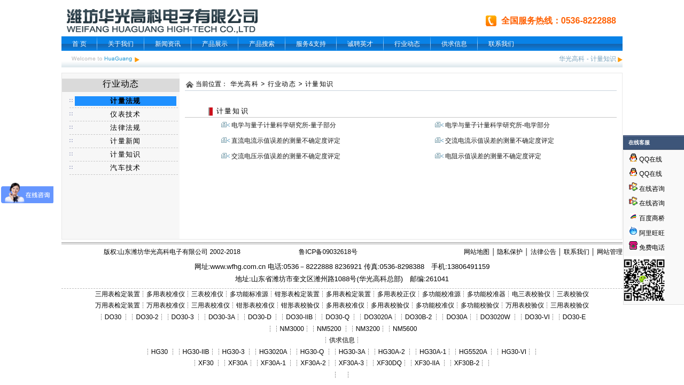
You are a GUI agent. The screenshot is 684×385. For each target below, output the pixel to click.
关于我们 (121, 44)
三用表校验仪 (569, 305)
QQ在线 (645, 159)
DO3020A (378, 317)
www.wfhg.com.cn (238, 267)
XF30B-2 (466, 363)
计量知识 (603, 59)
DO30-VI (537, 317)
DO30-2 (147, 317)
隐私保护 (510, 252)
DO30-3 (183, 317)
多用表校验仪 (390, 305)
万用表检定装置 (117, 305)
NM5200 (329, 329)
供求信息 (454, 44)
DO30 (113, 317)
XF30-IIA (427, 363)
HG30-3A (352, 352)
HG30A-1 (432, 352)
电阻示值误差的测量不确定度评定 (493, 156)
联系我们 (501, 44)
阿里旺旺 (651, 233)
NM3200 (368, 329)
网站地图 (476, 252)
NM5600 (405, 329)
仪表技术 (125, 114)
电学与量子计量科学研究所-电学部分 (497, 125)
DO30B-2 (418, 317)
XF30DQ (389, 363)
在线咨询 (647, 188)
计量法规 (125, 101)
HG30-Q (312, 352)
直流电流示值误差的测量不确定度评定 (285, 140)
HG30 (159, 352)
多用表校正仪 (396, 294)
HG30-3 (233, 352)
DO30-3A (221, 317)
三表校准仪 (207, 294)
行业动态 (407, 44)
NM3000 (292, 329)
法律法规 (125, 128)
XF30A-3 (351, 363)
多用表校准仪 (165, 294)
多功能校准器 (486, 294)
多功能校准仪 (435, 305)
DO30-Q (337, 317)
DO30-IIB (299, 317)
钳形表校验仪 (300, 305)
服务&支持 (311, 44)
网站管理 (610, 252)
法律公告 (543, 252)
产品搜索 (262, 44)
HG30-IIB (196, 352)
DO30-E (574, 317)
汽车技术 (125, 168)
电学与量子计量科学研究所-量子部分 (283, 125)
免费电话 (647, 247)
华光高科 (572, 59)
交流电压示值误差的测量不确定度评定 (285, 156)
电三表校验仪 (531, 294)
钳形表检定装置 (297, 294)
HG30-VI (513, 352)
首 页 (79, 44)
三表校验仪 (573, 294)
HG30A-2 (391, 352)
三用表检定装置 (117, 294)
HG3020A (273, 352)
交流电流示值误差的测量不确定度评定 (499, 140)
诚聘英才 (360, 44)
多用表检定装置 (348, 294)
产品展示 (215, 44)
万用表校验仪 (525, 305)
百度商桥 (647, 218)
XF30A (238, 363)
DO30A (456, 317)
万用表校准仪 (165, 305)
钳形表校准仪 (255, 305)
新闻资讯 (168, 44)
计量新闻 (125, 141)
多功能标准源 (249, 294)
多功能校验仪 (480, 305)
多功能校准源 (441, 294)
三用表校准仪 (210, 305)
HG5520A (473, 352)
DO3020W (495, 317)
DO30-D (259, 317)
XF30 (206, 363)
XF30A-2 (312, 363)
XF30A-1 (273, 363)
